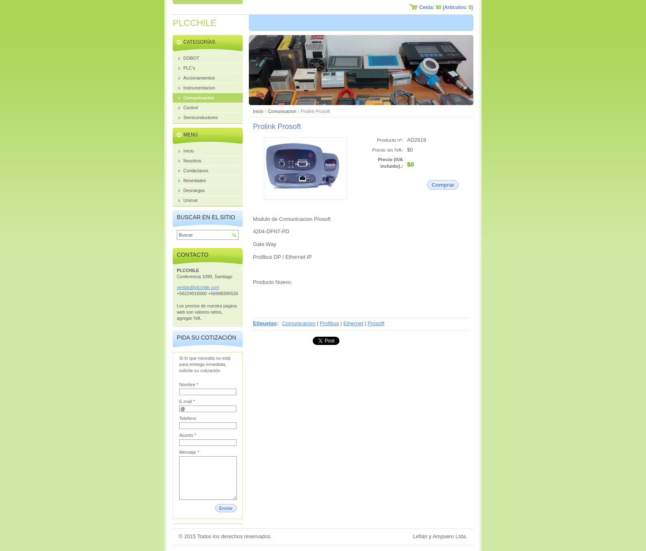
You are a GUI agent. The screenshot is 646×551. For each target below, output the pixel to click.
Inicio (258, 111)
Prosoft (375, 323)
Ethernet (353, 323)
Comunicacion (282, 111)
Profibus (329, 323)
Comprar (442, 185)
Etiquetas (265, 323)
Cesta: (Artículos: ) (446, 7)
